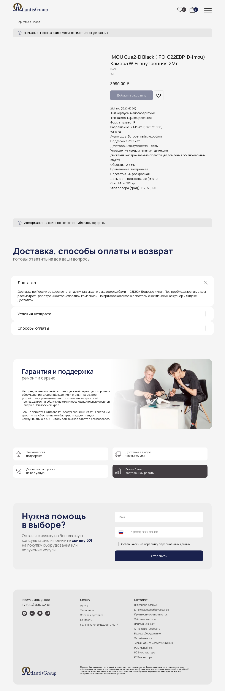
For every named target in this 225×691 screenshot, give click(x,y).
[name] (159, 517)
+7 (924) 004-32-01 (36, 605)
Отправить (159, 556)
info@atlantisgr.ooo (36, 600)
